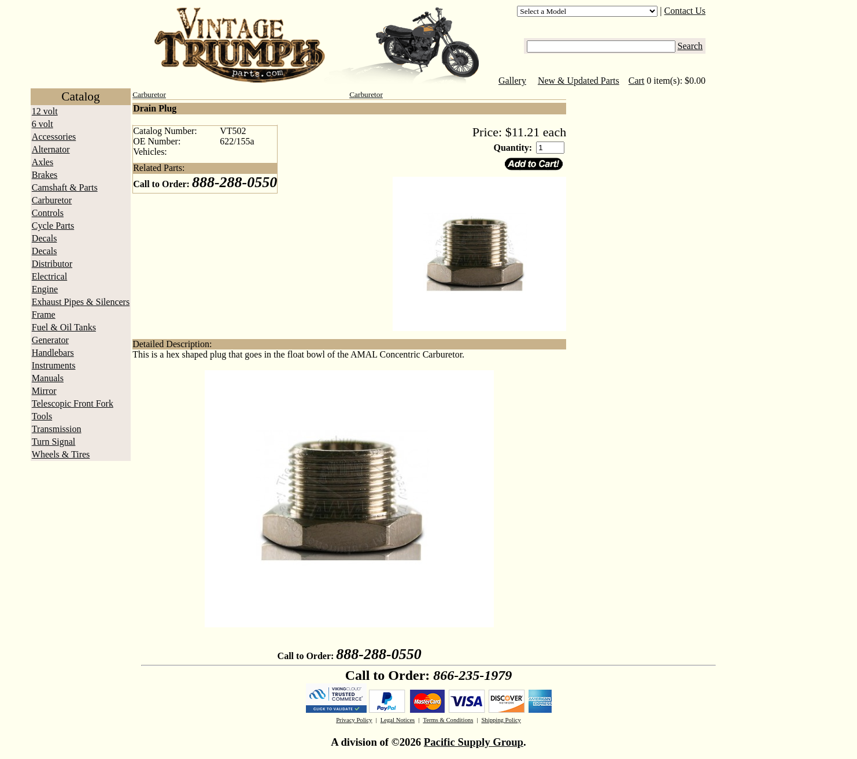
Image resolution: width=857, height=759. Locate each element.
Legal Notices (398, 720)
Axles (42, 162)
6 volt (42, 124)
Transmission (57, 429)
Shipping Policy (500, 720)
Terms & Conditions (448, 720)
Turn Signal (53, 442)
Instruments (54, 365)
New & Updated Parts (578, 80)
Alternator (51, 149)
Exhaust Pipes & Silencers (81, 302)
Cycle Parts (53, 225)
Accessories (54, 137)
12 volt (45, 111)
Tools (42, 416)
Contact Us (685, 11)
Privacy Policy (354, 720)
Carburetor (52, 200)
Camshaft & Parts (65, 187)
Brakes (44, 175)
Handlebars (53, 353)
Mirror (44, 391)
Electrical (49, 276)
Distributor (52, 264)
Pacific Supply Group (473, 742)
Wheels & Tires (61, 454)
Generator (50, 340)
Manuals (48, 378)
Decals (44, 238)
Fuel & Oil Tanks (64, 327)
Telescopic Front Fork (72, 403)
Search (690, 46)
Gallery (512, 80)
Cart (637, 80)
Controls (48, 213)
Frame (44, 314)
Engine (45, 289)
